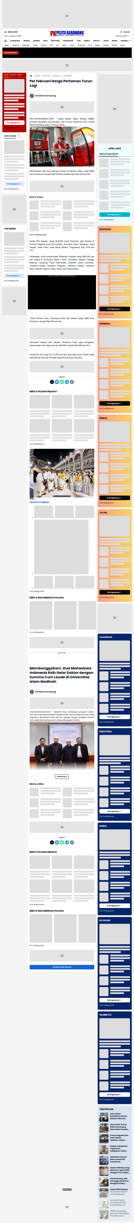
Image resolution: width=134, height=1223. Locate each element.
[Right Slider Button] (129, 40)
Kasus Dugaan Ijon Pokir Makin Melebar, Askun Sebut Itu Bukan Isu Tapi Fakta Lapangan (119, 1137)
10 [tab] (62, 508)
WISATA (96, 41)
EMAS (122, 45)
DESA (45, 41)
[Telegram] (67, 382)
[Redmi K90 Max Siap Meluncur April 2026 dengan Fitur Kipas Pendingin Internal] (103, 1171)
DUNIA (35, 45)
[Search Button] (125, 32)
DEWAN (26, 41)
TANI (79, 41)
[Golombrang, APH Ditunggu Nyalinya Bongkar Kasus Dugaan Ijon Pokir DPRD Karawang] (103, 1182)
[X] (52, 382)
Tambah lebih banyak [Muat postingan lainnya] (61, 979)
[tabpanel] (62, 480)
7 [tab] (59, 508)
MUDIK (114, 41)
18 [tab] (69, 508)
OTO (90, 45)
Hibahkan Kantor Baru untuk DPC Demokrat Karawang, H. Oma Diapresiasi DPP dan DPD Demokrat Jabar (119, 1159)
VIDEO (64, 45)
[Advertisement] (67, 16)
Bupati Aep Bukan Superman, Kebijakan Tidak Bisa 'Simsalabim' (118, 1148)
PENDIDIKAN (68, 41)
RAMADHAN (125, 41)
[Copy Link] (72, 382)
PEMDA (87, 41)
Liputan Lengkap (39, 514)
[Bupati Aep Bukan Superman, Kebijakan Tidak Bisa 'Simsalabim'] (103, 1149)
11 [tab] (63, 508)
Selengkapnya (14, 122)
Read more (62, 788)
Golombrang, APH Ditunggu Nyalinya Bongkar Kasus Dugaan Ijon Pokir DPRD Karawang (119, 1181)
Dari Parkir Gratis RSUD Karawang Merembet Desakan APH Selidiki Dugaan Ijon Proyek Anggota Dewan (120, 1127)
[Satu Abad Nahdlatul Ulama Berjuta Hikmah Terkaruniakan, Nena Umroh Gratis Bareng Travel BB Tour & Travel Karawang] (103, 1117)
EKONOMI (81, 45)
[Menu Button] (11, 32)
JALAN (105, 41)
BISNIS (97, 45)
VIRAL (72, 45)
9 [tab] (61, 508)
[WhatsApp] (62, 382)
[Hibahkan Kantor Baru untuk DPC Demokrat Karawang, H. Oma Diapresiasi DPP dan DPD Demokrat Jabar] (103, 1160)
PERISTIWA (55, 41)
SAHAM (105, 45)
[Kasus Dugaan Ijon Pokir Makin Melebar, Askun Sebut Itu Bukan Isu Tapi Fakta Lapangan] (103, 1138)
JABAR (6, 45)
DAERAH (36, 41)
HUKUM (43, 45)
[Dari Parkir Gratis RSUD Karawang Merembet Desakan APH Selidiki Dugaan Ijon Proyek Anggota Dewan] (103, 1128)
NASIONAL (26, 45)
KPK (57, 45)
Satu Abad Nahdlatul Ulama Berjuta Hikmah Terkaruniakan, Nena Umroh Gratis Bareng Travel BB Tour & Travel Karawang (119, 1116)
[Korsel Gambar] (62, 480)
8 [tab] (60, 508)
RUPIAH (114, 45)
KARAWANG (15, 41)
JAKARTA (15, 45)
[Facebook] (57, 382)
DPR (51, 45)
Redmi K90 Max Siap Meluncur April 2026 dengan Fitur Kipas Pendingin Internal (120, 1170)
